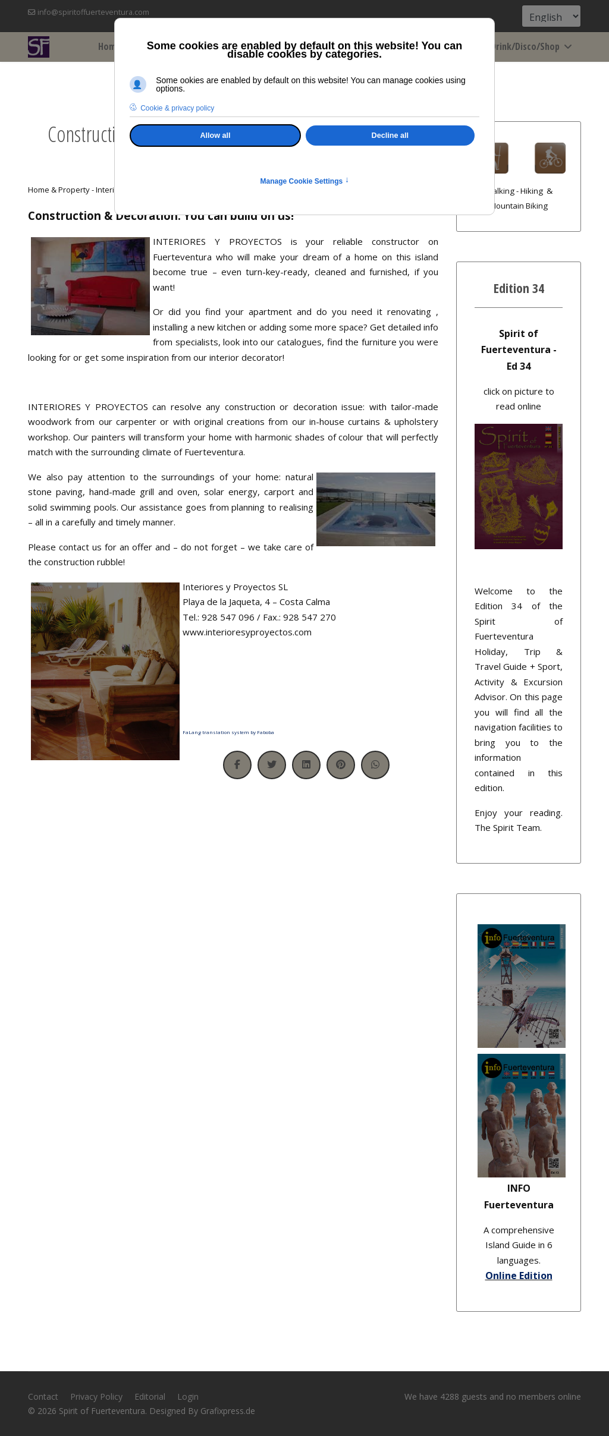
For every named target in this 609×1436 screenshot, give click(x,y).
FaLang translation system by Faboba (228, 732)
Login (188, 1396)
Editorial (149, 1396)
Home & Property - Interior (75, 189)
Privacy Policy (96, 1396)
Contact (43, 1396)
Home (109, 46)
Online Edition (519, 1275)
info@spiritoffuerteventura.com (93, 12)
